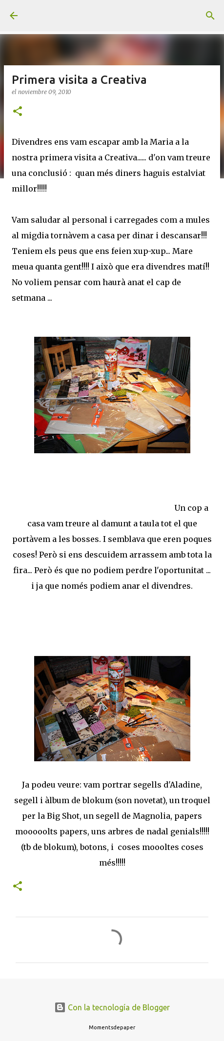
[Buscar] (210, 15)
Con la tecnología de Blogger (112, 1007)
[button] (17, 111)
